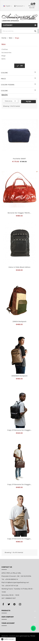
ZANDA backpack (19, 321)
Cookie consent (8, 639)
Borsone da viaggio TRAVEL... (19, 213)
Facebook (4, 604)
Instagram (20, 604)
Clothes (5, 49)
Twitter (9, 604)
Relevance (10, 101)
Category (7, 25)
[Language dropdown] (7, 6)
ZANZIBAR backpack (20, 376)
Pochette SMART (19, 159)
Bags (4, 56)
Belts (4, 59)
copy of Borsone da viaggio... (19, 430)
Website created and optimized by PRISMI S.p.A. (18, 637)
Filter (28, 101)
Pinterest (15, 604)
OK (19, 66)
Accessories (6, 52)
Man (4, 44)
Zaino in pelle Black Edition (19, 267)
